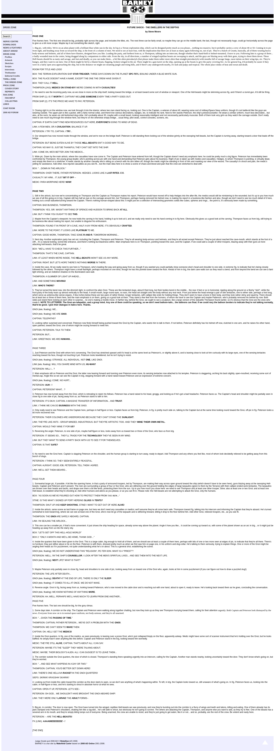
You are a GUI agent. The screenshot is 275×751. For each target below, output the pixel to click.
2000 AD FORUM (10, 112)
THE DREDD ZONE (13, 82)
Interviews (9, 70)
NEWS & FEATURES (12, 48)
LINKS (6, 104)
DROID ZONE (9, 27)
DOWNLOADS (9, 45)
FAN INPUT (10, 98)
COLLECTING (11, 101)
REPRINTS (10, 92)
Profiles (8, 57)
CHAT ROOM (9, 108)
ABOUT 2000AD (10, 51)
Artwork (8, 60)
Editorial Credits (12, 76)
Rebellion (64, 741)
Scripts (8, 66)
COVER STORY (12, 88)
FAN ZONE (8, 95)
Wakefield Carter (63, 743)
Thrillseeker (10, 73)
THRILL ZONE (9, 79)
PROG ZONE (9, 85)
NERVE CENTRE (10, 41)
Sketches (9, 63)
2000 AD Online (88, 743)
